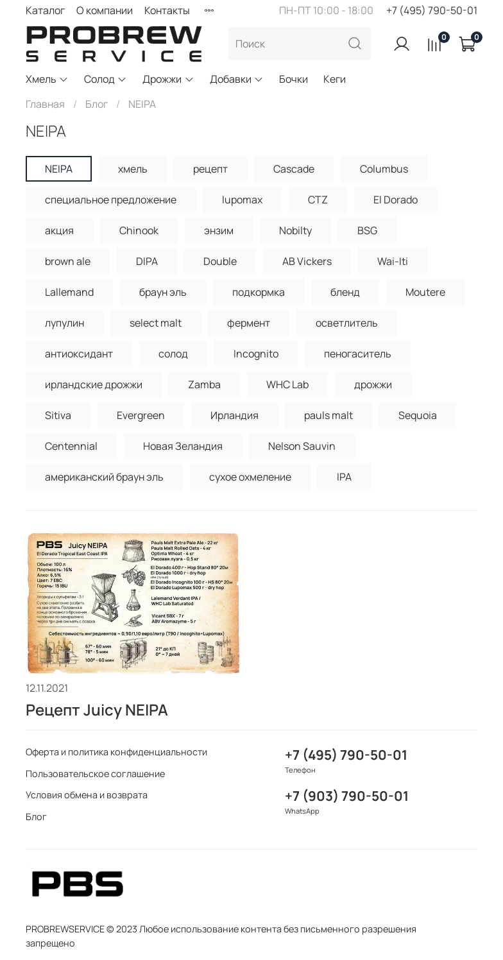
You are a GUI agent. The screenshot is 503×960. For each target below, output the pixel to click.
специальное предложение (110, 200)
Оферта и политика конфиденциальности (116, 752)
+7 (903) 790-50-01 (347, 796)
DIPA (147, 261)
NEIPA (58, 169)
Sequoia (417, 415)
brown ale (67, 261)
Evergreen (141, 415)
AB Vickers (307, 261)
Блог (96, 104)
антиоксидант (79, 354)
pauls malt (328, 415)
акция (59, 230)
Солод (105, 79)
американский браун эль (104, 477)
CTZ (318, 200)
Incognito (256, 354)
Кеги (334, 79)
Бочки (293, 79)
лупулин (64, 323)
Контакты (167, 10)
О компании (104, 10)
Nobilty (295, 230)
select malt (156, 323)
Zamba (204, 384)
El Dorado (395, 200)
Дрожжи (168, 79)
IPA (344, 477)
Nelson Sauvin (302, 446)
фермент (248, 323)
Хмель (47, 79)
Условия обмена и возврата (87, 795)
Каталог (45, 10)
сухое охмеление (250, 477)
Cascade (293, 169)
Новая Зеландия (183, 446)
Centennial (71, 446)
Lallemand (69, 292)
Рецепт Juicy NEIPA (97, 709)
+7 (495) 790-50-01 (431, 10)
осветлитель (347, 323)
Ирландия (234, 415)
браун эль (163, 292)
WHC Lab (287, 384)
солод (173, 354)
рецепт (210, 169)
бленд (345, 292)
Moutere (425, 292)
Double (220, 261)
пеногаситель (357, 354)
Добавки (237, 79)
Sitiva (58, 415)
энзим (219, 230)
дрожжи (373, 384)
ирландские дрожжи (93, 384)
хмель (133, 169)
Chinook (138, 230)
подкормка (258, 292)
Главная (45, 104)
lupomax (242, 200)
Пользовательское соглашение (95, 773)
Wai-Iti (392, 261)
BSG (367, 230)
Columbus (384, 169)
